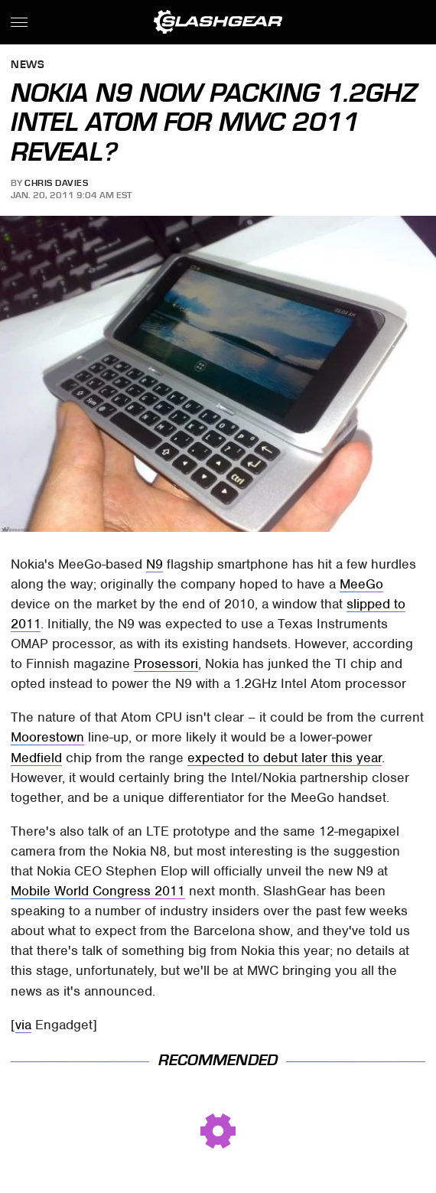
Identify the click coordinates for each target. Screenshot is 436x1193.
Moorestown (47, 737)
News (27, 65)
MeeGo (361, 583)
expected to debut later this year (284, 757)
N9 (154, 564)
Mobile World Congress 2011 (98, 890)
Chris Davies (56, 183)
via (23, 1024)
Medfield (36, 757)
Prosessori (166, 663)
